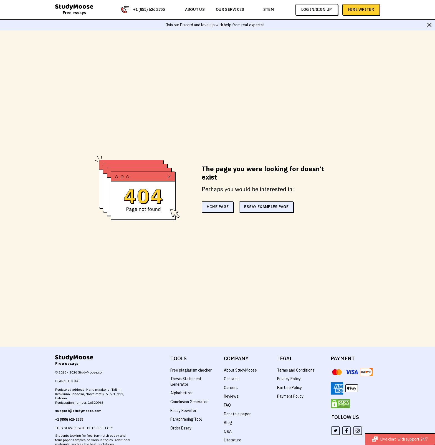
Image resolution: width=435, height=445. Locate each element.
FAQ (227, 405)
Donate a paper (237, 413)
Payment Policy (290, 396)
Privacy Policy (289, 378)
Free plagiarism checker (191, 370)
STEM (269, 9)
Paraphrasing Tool (186, 419)
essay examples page (269, 202)
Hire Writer (361, 9)
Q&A (228, 431)
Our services (231, 9)
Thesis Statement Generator (185, 381)
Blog (228, 422)
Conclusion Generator (189, 401)
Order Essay (180, 428)
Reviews (231, 396)
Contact (230, 378)
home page (220, 202)
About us (196, 9)
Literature (232, 440)
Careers (230, 387)
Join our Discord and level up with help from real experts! (214, 24)
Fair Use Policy (289, 387)
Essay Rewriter (183, 410)
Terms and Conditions (296, 370)
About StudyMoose (240, 370)
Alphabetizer (181, 392)
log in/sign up (316, 9)
